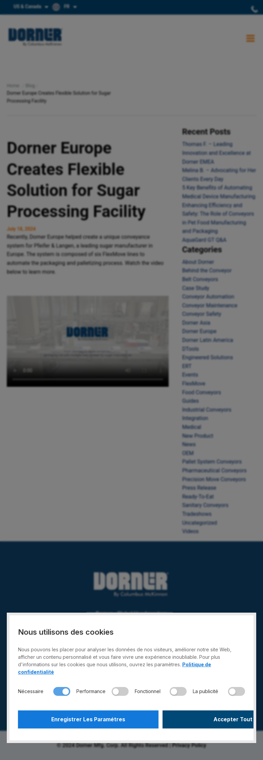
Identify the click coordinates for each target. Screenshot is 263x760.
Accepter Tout (189, 718)
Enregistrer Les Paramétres (73, 718)
